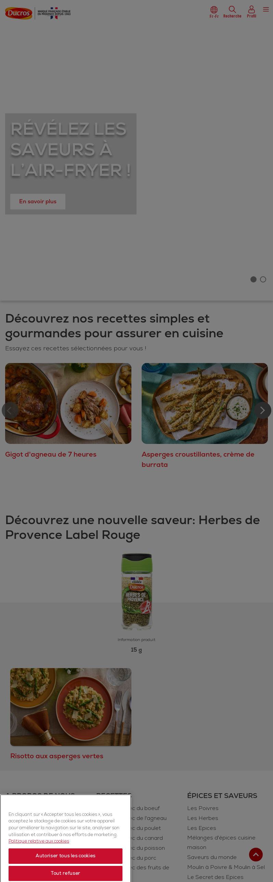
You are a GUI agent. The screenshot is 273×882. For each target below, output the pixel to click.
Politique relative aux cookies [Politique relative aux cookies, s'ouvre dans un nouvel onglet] (39, 855)
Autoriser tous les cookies (65, 869)
